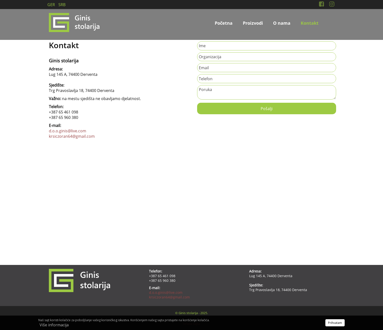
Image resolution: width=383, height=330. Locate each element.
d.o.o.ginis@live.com (67, 131)
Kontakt (310, 23)
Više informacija (54, 325)
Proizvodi (253, 23)
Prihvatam (335, 323)
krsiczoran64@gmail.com (72, 136)
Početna (224, 23)
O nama (281, 23)
